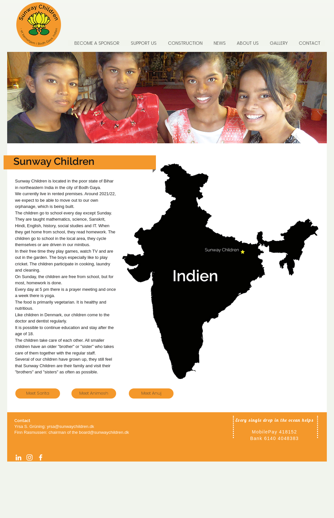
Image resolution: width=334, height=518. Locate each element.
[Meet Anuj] (151, 393)
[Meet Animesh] (93, 393)
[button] (247, 43)
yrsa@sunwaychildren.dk (70, 426)
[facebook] (41, 457)
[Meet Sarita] (37, 393)
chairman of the (64, 432)
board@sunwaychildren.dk (104, 432)
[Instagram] (29, 457)
